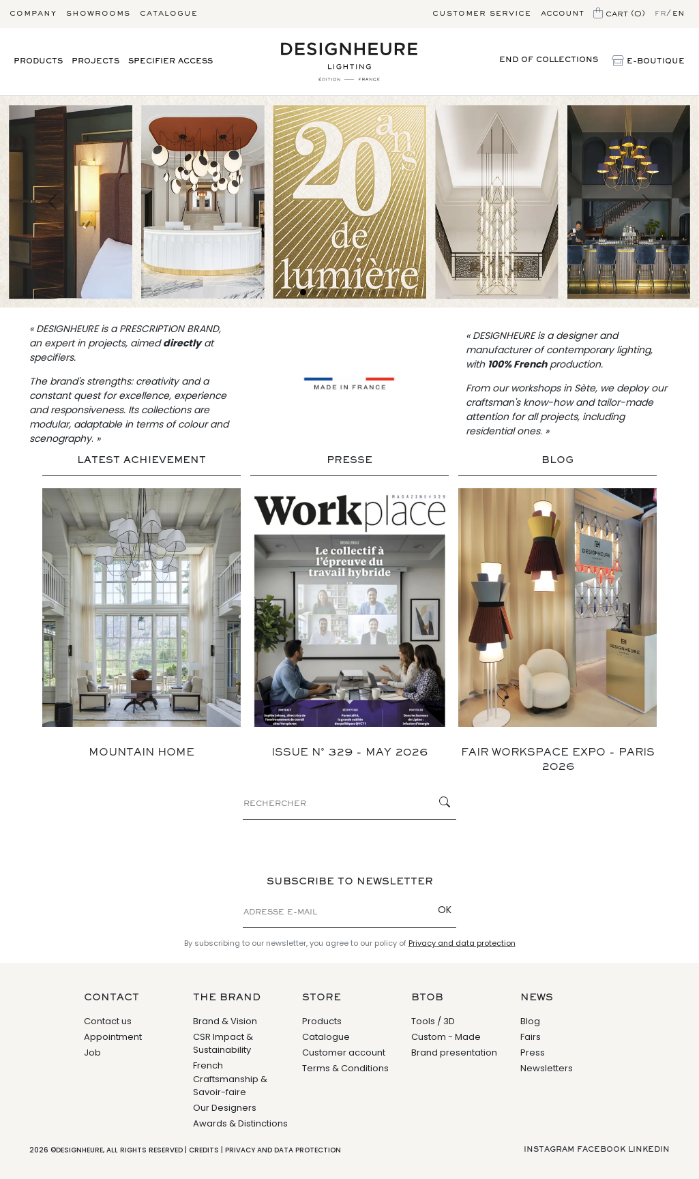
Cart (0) (619, 14)
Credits (204, 1150)
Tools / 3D (433, 1021)
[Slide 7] (373, 292)
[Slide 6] (361, 292)
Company (33, 14)
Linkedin (649, 1149)
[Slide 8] (384, 292)
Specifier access (170, 61)
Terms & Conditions (345, 1068)
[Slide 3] (326, 292)
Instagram (549, 1149)
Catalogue (169, 14)
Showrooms (98, 14)
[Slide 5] (349, 292)
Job (92, 1052)
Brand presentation (454, 1052)
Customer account (343, 1052)
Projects (95, 61)
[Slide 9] (396, 292)
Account (562, 14)
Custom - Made (446, 1036)
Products (38, 61)
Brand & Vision (225, 1021)
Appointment (113, 1036)
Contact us (108, 1021)
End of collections (548, 60)
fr (660, 14)
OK (444, 909)
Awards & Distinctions (240, 1123)
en (678, 14)
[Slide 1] (303, 292)
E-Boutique (648, 62)
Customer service (481, 14)
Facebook (601, 1149)
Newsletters (546, 1068)
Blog (530, 1021)
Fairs (530, 1036)
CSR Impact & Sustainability (223, 1043)
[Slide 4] (338, 292)
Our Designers (224, 1107)
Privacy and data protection (462, 943)
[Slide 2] (315, 292)
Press (532, 1052)
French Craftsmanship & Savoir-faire (230, 1079)
